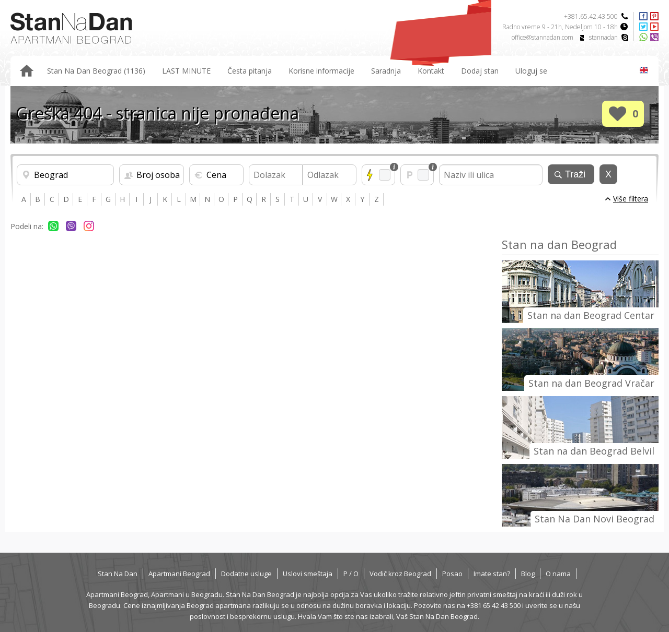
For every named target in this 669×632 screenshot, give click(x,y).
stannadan (603, 37)
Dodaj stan (480, 71)
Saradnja (386, 71)
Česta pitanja (249, 71)
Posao (452, 573)
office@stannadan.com (542, 37)
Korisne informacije (321, 71)
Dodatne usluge (246, 573)
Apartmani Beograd (179, 573)
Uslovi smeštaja (307, 573)
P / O (351, 573)
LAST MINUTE (186, 71)
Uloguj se (531, 71)
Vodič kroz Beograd (400, 573)
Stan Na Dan (117, 573)
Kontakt (431, 71)
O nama (558, 573)
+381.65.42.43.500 (591, 16)
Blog (528, 573)
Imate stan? (492, 573)
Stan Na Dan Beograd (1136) (96, 71)
